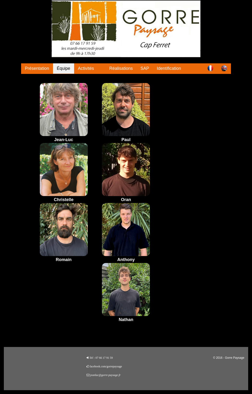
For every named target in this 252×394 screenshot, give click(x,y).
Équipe (63, 68)
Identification (169, 68)
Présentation (37, 68)
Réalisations (121, 68)
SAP (145, 68)
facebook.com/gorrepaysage (106, 366)
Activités (86, 68)
